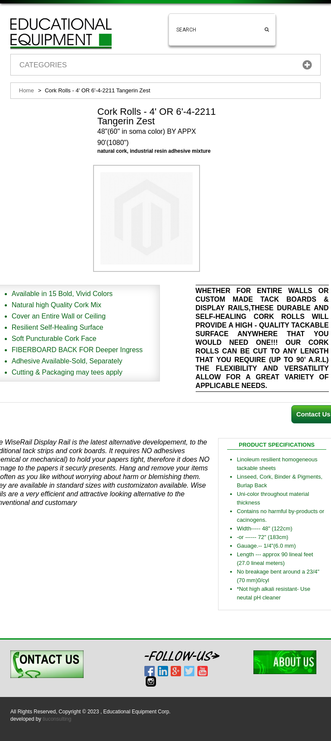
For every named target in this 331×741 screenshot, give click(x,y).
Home (26, 90)
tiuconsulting (57, 719)
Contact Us (313, 414)
